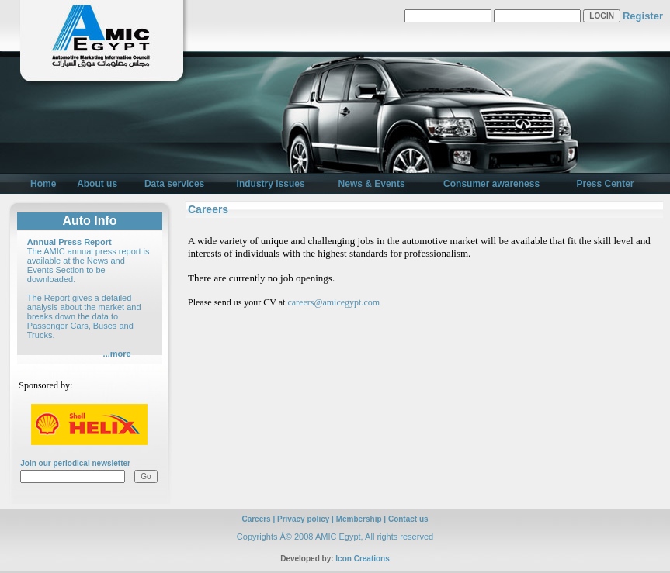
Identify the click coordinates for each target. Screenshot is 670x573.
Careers (255, 519)
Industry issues (271, 183)
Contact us (408, 519)
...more (117, 353)
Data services (174, 183)
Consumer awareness (491, 183)
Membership (359, 519)
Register (643, 16)
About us (97, 183)
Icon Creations (362, 558)
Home (43, 183)
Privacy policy (303, 519)
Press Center (605, 183)
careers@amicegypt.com (333, 302)
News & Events (371, 183)
